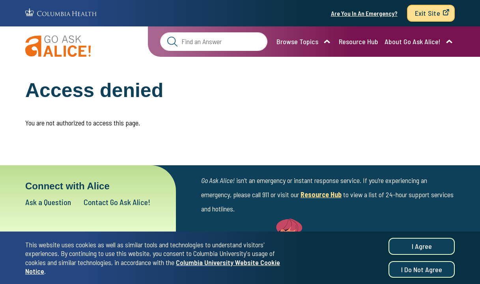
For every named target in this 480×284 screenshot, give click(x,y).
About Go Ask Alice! (413, 41)
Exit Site (427, 13)
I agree (422, 247)
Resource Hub (358, 41)
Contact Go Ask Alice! (117, 202)
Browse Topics (297, 41)
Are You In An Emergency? (364, 13)
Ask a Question (48, 202)
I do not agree (421, 270)
